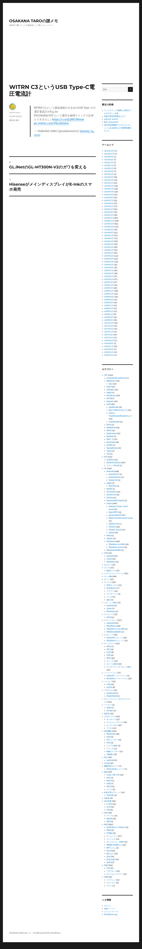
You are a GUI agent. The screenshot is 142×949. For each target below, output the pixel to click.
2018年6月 (108, 308)
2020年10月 (109, 227)
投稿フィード (109, 908)
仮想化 (107, 713)
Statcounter (6, 947)
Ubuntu (112, 527)
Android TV (114, 474)
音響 (106, 877)
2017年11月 (109, 323)
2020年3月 (108, 247)
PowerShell (111, 696)
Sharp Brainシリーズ (115, 769)
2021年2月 (108, 215)
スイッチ (110, 661)
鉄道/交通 (110, 859)
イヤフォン (111, 880)
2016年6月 (108, 349)
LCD (108, 807)
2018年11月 (109, 294)
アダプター (111, 871)
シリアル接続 (111, 745)
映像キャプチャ (112, 751)
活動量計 (110, 754)
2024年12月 (109, 151)
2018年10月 (109, 297)
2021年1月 (108, 218)
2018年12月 (109, 291)
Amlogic (110, 389)
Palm (108, 535)
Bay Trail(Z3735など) (118, 410)
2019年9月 (108, 264)
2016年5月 (108, 352)
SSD (108, 617)
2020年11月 (109, 224)
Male (108, 708)
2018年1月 (108, 320)
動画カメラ (111, 570)
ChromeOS (111, 492)
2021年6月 (108, 203)
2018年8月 (108, 302)
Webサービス (112, 585)
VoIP (108, 652)
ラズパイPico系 (112, 465)
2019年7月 (108, 270)
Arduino (110, 460)
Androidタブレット (114, 638)
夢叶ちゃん (111, 848)
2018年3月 (108, 317)
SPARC (109, 445)
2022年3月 (108, 177)
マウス (109, 728)
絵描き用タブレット (112, 792)
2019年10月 (109, 262)
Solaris (109, 538)
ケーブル (110, 816)
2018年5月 (108, 311)
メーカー (107, 705)
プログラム (108, 690)
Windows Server (116, 547)
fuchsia (109, 497)
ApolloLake (114, 407)
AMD (108, 387)
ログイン (107, 906)
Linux (109, 503)
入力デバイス (109, 716)
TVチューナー (112, 740)
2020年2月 (108, 250)
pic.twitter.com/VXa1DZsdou (51, 123)
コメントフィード (111, 911)
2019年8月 (108, 267)
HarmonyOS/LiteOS (115, 500)
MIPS (108, 430)
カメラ (107, 567)
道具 (17, 120)
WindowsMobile (113, 550)
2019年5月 (108, 276)
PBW (108, 830)
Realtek (109, 436)
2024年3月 (108, 159)
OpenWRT (113, 512)
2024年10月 (109, 154)
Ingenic (109, 401)
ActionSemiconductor (116, 378)
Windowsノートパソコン (116, 678)
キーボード (111, 719)
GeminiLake (114, 422)
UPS (108, 743)
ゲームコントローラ (114, 722)
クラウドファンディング (114, 573)
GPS (108, 737)
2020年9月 (108, 229)
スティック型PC (110, 602)
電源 (106, 865)
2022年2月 (108, 180)
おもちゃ (107, 565)
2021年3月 (108, 212)
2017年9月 (108, 329)
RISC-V (109, 439)
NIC (108, 649)
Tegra (109, 451)
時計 (106, 757)
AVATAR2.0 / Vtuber (115, 827)
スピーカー (111, 883)
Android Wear (115, 477)
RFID (108, 780)
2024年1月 (108, 162)
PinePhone (111, 626)
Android (110, 471)
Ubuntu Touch (115, 530)
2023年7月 (108, 165)
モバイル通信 (111, 664)
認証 (108, 600)
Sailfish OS (113, 524)
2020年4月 (108, 244)
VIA (108, 454)
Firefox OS (111, 495)
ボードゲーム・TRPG (115, 842)
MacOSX (112, 486)
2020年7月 (108, 235)
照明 (108, 821)
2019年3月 (108, 282)
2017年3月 (108, 334)
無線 (106, 772)
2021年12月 (109, 186)
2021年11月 (109, 189)
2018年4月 (108, 314)
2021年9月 (108, 194)
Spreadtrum (111, 448)
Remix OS (113, 480)
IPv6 (108, 646)
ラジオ (109, 789)
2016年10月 (109, 340)
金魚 (108, 856)
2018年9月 (108, 299)
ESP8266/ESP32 (113, 462)
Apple (108, 392)
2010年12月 (109, 355)
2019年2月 (108, 285)
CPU (106, 375)
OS (105, 468)
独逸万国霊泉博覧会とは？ (115, 116)
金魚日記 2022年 (111, 119)
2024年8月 (108, 156)
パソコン (107, 681)
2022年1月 (108, 183)
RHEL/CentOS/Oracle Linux (121, 518)
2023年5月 (108, 168)
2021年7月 (108, 200)
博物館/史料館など (114, 845)
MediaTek (110, 427)
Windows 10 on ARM (115, 629)
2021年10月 (109, 191)
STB (106, 553)
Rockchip (110, 442)
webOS (112, 532)
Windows (110, 541)
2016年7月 (108, 346)
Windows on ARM (117, 544)
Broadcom (111, 395)
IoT (105, 457)
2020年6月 (108, 238)
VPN (108, 655)
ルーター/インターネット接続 (118, 667)
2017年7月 (108, 332)
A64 (110, 384)
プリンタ (110, 748)
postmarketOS (115, 515)
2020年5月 (108, 241)
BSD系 (109, 489)
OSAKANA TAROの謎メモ (33, 20)
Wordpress (111, 588)
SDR (108, 783)
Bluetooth (110, 734)
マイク (109, 886)
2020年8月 (108, 232)
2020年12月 (109, 221)
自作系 (109, 687)
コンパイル (111, 839)
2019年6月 (108, 273)
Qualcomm (111, 433)
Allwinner (110, 381)
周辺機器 (107, 731)
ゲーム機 (107, 576)
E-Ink (109, 804)
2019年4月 (108, 279)
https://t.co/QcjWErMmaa (68, 119)
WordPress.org (110, 914)
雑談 (106, 824)
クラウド (110, 591)
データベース (111, 594)
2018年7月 (108, 305)
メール (109, 597)
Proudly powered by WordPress (46, 933)
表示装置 (107, 801)
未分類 (107, 763)
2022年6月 (108, 171)
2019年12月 (109, 256)
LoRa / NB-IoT (112, 775)
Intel (108, 404)
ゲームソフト (111, 836)
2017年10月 (109, 326)
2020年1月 (108, 253)
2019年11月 (109, 259)
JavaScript (110, 693)
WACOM (110, 795)
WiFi (108, 658)
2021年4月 (108, 209)
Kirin (108, 425)
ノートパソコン (110, 673)
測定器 (12, 120)
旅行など (110, 853)
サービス (107, 582)
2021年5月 (108, 206)
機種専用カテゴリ (111, 766)
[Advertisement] (71, 62)
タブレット (108, 635)
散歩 (108, 851)
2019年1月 (108, 288)
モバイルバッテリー (114, 874)
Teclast (109, 710)
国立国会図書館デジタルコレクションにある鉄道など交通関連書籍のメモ (117, 128)
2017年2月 (108, 337)
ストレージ (108, 614)
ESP (108, 398)
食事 (108, 862)
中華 (108, 684)
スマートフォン (110, 620)
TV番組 (109, 833)
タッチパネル (111, 725)
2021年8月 (108, 197)
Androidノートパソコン (116, 675)
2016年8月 (108, 343)
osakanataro (14, 112)
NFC (108, 778)
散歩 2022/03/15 (111, 122)
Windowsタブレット (115, 640)
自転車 (107, 798)
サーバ (107, 579)
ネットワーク (109, 643)
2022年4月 (108, 174)
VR (107, 810)
